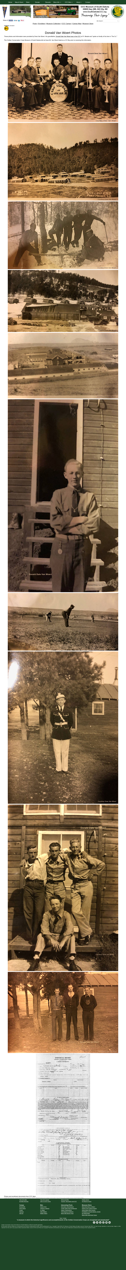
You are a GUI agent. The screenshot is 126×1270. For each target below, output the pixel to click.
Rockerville (22, 1206)
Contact (87, 2)
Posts (35, 24)
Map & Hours (19, 2)
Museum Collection (53, 24)
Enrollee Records (23, 1201)
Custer (21, 1210)
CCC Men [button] (68, 2)
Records (48, 2)
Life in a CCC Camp (45, 1201)
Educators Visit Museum (67, 1206)
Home (10, 2)
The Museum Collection (67, 1211)
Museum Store (88, 24)
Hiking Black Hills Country (88, 1210)
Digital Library (85, 1199)
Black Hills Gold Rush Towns (89, 1215)
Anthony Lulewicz (44, 1208)
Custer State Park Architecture (69, 1208)
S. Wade (42, 1210)
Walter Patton (43, 1213)
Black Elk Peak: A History (88, 1206)
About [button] (78, 2)
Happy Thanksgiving (66, 1210)
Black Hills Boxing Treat (67, 1213)
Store (27, 2)
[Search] (111, 21)
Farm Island (22, 1208)
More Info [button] (56, 2)
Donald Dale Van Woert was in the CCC (68, 36)
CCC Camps (66, 24)
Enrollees (41, 24)
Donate (37, 2)
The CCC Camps (44, 1199)
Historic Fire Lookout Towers (89, 1208)
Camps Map (76, 24)
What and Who (65, 1199)
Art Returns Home (86, 1201)
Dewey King (43, 1206)
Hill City (21, 1213)
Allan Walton (43, 1211)
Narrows (21, 1211)
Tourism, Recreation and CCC (69, 1201)
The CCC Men (23, 1199)
